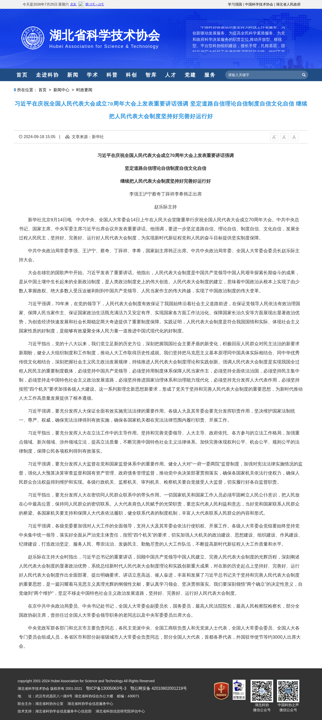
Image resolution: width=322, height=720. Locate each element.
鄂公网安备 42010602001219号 (158, 688)
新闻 (73, 75)
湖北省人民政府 (288, 4)
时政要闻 (84, 90)
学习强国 (235, 4)
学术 (92, 75)
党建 (190, 75)
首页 (22, 75)
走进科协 (47, 75)
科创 (131, 75)
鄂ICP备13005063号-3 (106, 688)
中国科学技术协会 (259, 4)
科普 (112, 75)
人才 (171, 75)
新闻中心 (61, 90)
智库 (151, 75)
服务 (210, 75)
